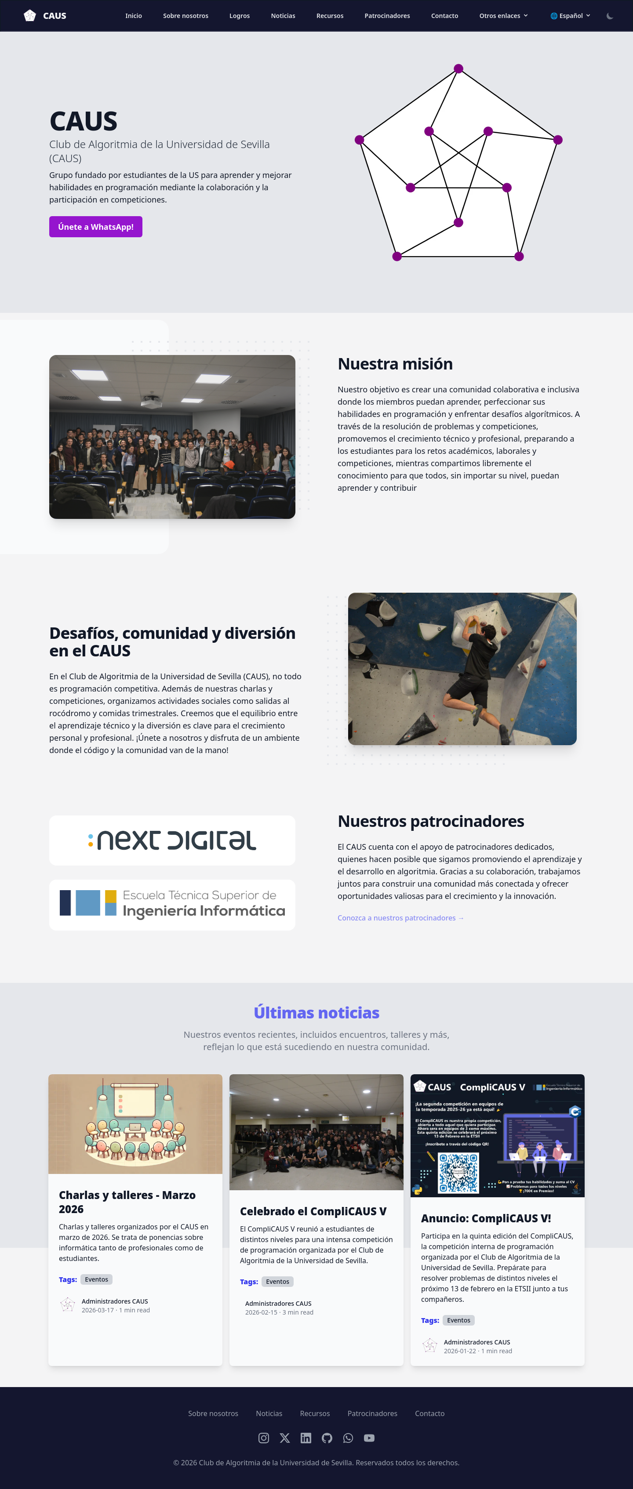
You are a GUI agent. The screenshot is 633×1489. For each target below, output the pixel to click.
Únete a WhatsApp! (96, 226)
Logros (239, 15)
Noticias (283, 15)
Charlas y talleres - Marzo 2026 (127, 1202)
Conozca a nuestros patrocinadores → (401, 918)
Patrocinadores (387, 15)
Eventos (96, 1279)
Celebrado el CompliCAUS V (313, 1211)
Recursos (330, 15)
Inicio (133, 15)
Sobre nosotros (185, 15)
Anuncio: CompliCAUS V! (486, 1218)
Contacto (444, 15)
